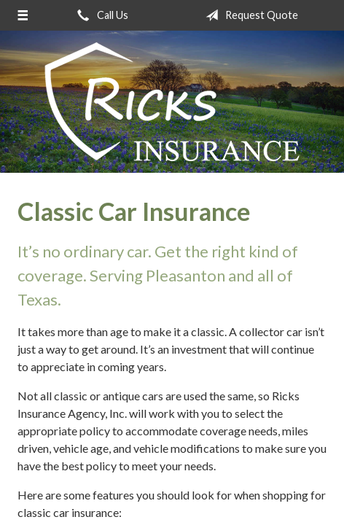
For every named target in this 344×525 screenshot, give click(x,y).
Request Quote (249, 15)
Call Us (99, 15)
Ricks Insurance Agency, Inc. (172, 101)
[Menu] (22, 15)
